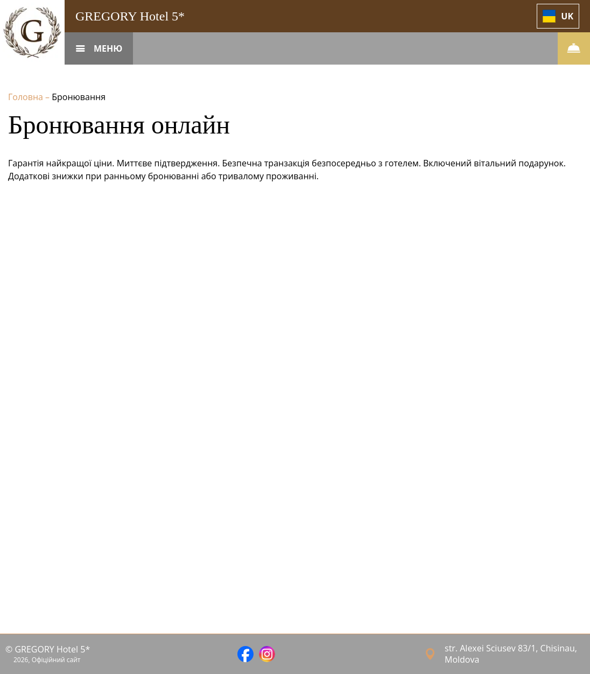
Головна (26, 97)
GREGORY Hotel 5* (130, 16)
